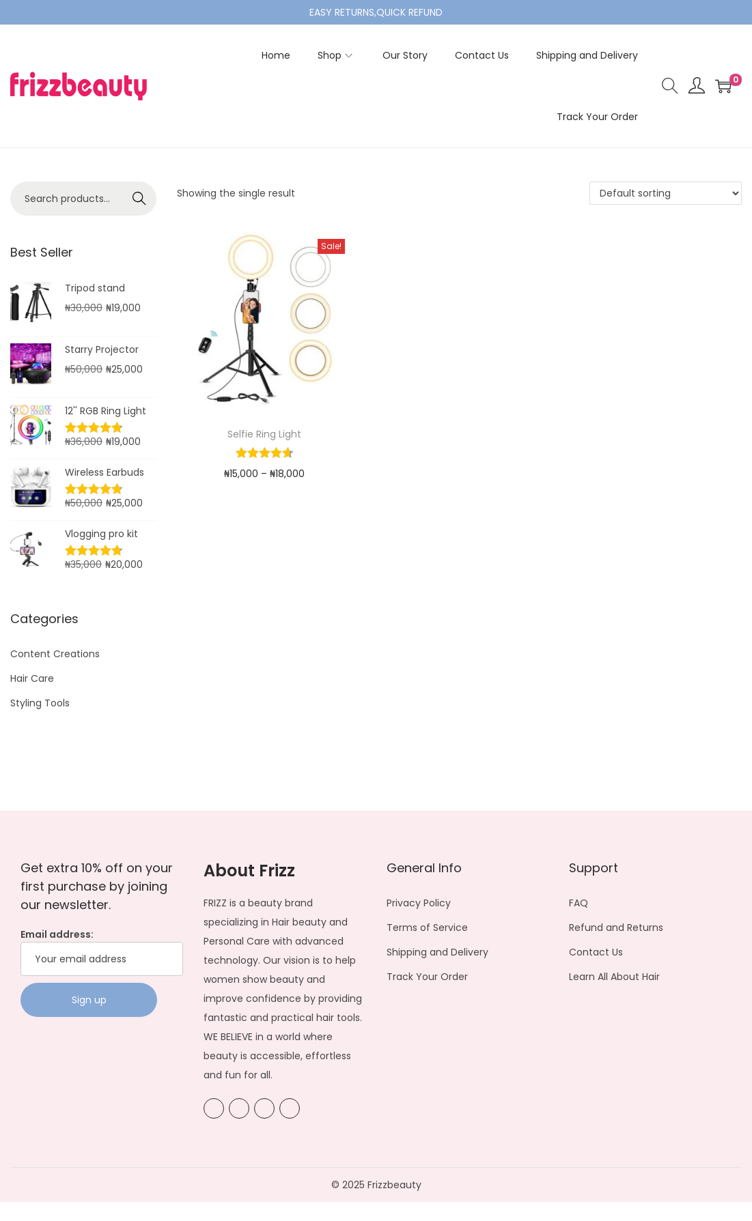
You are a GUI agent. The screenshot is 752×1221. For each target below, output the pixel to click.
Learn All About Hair (614, 976)
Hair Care (32, 678)
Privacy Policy (419, 903)
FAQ (578, 903)
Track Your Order (427, 976)
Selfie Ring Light (264, 434)
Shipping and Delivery (437, 952)
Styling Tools (40, 703)
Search (139, 198)
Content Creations (55, 654)
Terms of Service (427, 927)
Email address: (101, 952)
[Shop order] (665, 193)
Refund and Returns (616, 927)
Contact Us (596, 952)
